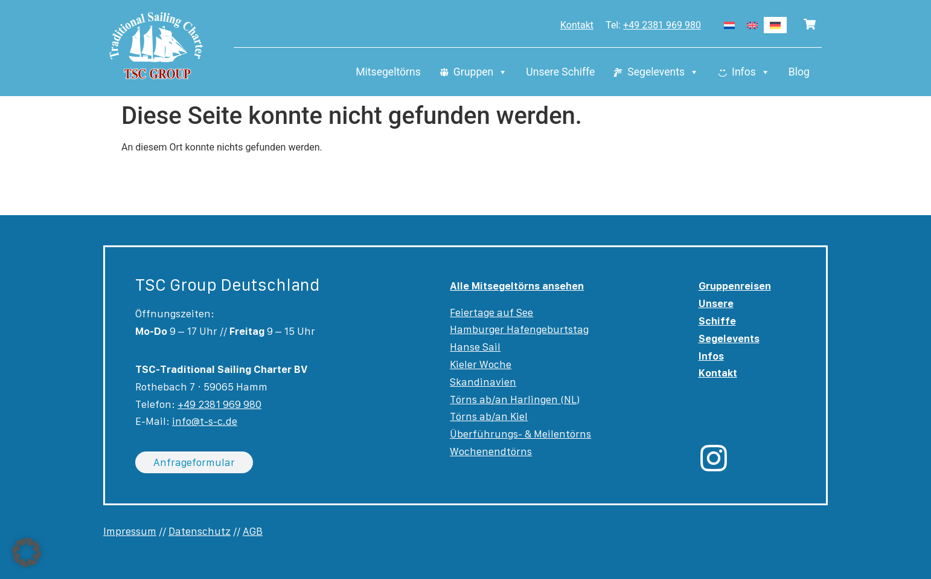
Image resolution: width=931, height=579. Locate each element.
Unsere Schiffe (560, 72)
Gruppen (480, 72)
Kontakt (576, 25)
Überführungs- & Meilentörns (520, 434)
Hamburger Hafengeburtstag (519, 329)
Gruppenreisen (735, 285)
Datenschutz (199, 531)
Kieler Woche (480, 364)
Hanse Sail (475, 346)
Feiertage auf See (491, 312)
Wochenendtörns (491, 451)
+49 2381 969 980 (662, 25)
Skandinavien (483, 382)
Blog (799, 72)
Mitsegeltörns (388, 72)
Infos (751, 72)
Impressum (129, 531)
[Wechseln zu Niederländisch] (729, 25)
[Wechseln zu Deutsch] (775, 25)
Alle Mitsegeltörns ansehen (517, 285)
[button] (26, 552)
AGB (253, 531)
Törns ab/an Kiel (489, 416)
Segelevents (663, 72)
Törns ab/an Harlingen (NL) (515, 399)
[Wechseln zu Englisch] (752, 25)
